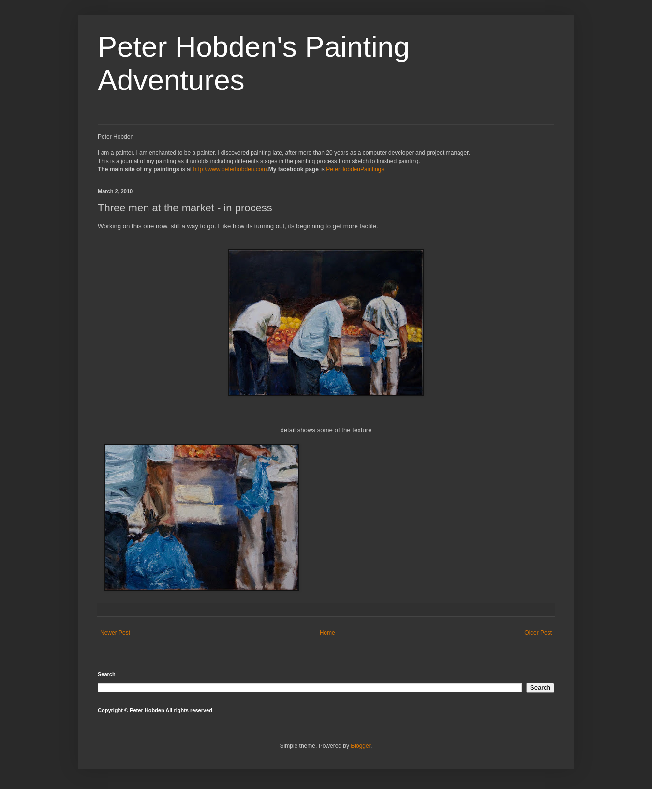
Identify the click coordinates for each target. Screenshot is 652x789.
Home (327, 632)
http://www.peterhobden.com (230, 169)
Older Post (538, 632)
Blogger (360, 746)
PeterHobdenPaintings (355, 169)
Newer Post (115, 632)
